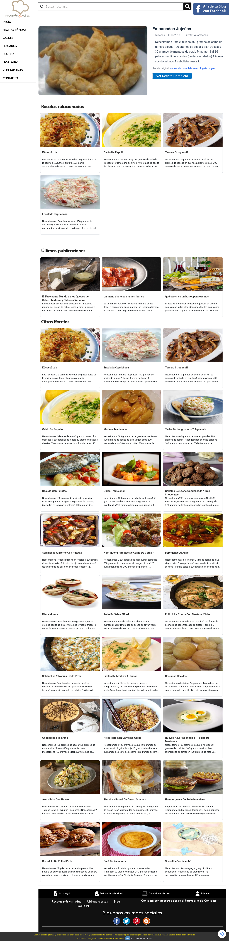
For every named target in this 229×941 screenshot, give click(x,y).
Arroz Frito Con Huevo (55, 799)
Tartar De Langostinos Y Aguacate (185, 429)
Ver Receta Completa (172, 76)
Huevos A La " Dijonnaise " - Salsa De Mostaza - (187, 739)
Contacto (10, 78)
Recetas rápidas (14, 30)
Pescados (10, 46)
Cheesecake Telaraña (55, 737)
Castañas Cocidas (176, 676)
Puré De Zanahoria (115, 861)
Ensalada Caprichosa (54, 214)
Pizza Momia (50, 614)
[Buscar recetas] (111, 6)
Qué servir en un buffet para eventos (187, 296)
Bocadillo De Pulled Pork (57, 861)
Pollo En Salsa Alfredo (117, 614)
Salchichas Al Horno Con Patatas (62, 552)
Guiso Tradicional (114, 491)
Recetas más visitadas (67, 901)
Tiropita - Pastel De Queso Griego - (125, 799)
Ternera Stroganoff (176, 152)
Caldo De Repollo (114, 152)
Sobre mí (84, 906)
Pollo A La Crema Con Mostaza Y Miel (187, 614)
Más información (138, 938)
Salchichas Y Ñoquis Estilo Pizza (62, 676)
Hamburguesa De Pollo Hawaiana (185, 799)
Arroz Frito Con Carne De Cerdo (122, 737)
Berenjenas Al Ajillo (177, 552)
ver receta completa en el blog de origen (192, 68)
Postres (8, 54)
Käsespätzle (49, 152)
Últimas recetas (98, 901)
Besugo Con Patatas (54, 491)
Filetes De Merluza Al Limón (120, 676)
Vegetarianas (13, 70)
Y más (149, 938)
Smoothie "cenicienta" (178, 861)
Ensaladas (10, 62)
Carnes (8, 38)
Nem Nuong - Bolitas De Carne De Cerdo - (129, 552)
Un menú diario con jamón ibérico (124, 296)
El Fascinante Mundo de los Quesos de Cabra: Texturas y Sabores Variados (65, 298)
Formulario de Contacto (201, 900)
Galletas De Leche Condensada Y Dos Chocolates (187, 492)
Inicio (7, 22)
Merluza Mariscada (115, 429)
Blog (117, 901)
